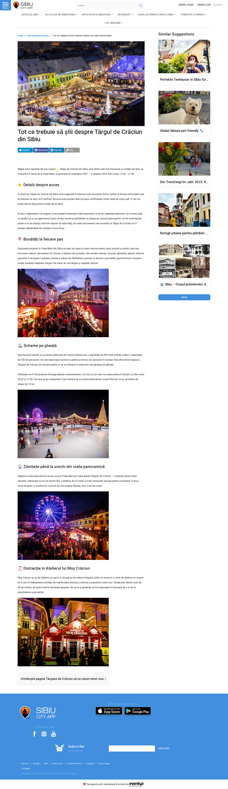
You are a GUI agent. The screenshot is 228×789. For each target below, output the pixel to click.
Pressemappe (104, 764)
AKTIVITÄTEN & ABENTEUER (96, 14)
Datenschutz (57, 764)
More (184, 297)
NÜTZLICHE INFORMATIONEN (60, 14)
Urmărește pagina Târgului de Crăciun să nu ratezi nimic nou (62, 679)
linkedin (56, 150)
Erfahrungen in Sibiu (38, 36)
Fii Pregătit (25, 769)
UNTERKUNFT (124, 14)
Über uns (25, 764)
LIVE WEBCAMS (113, 23)
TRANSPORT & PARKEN (192, 14)
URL (70, 150)
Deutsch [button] (218, 4)
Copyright (90, 764)
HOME (20, 36)
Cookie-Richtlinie (74, 764)
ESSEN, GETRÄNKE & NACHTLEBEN (156, 14)
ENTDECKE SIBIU (30, 14)
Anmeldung (186, 4)
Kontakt (36, 764)
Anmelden (204, 4)
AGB (46, 764)
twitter (24, 150)
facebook (41, 150)
